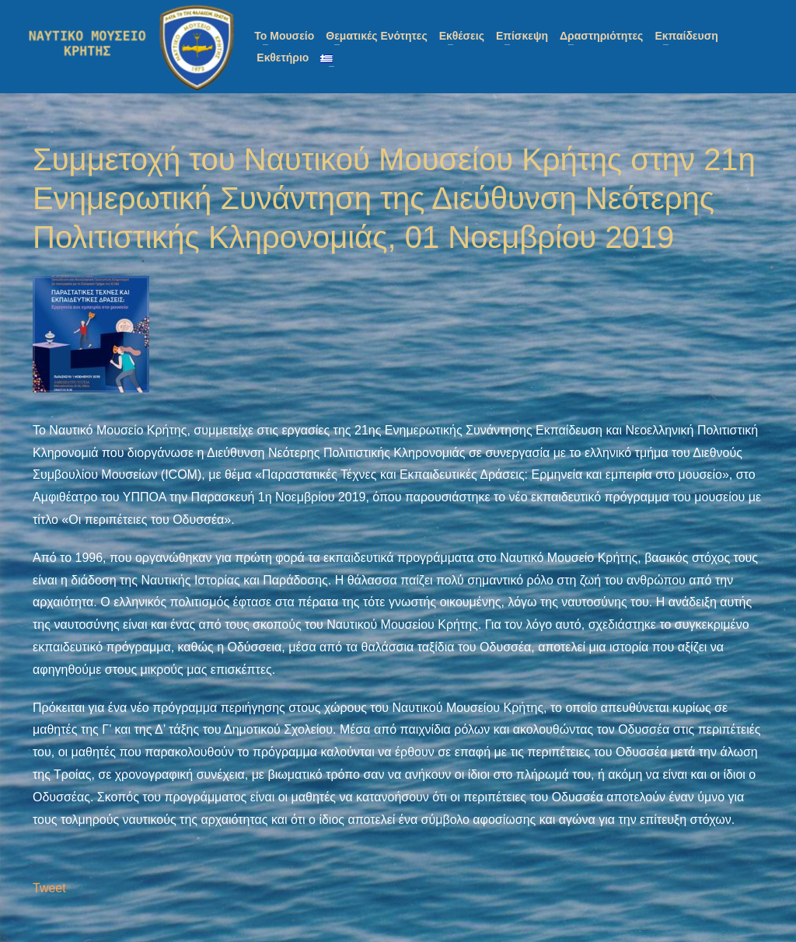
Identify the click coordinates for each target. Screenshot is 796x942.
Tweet (49, 888)
